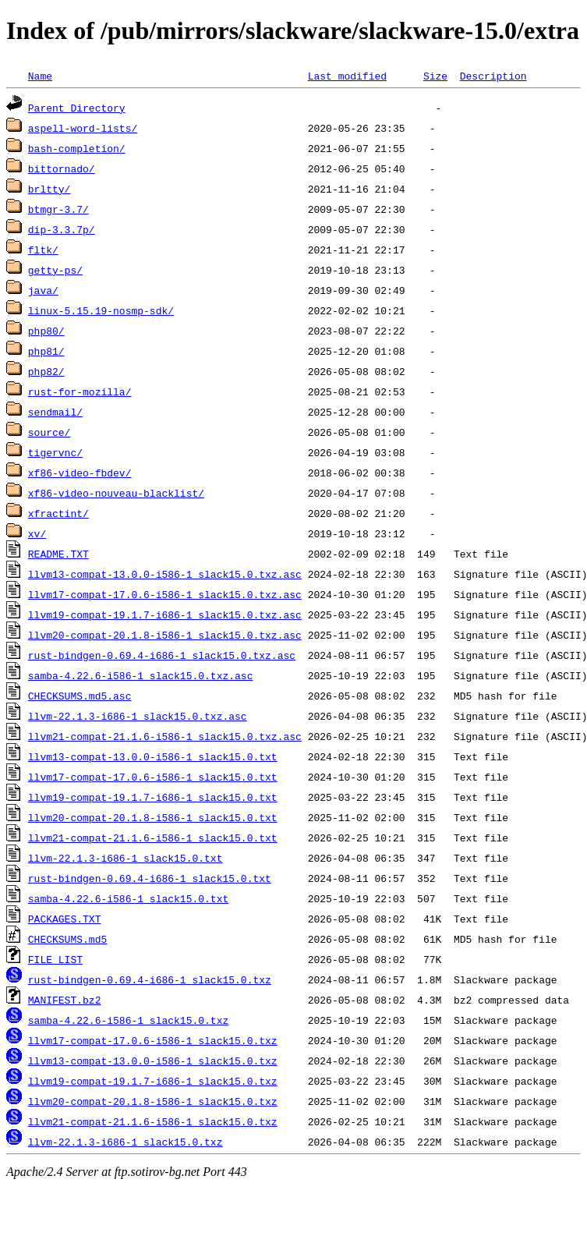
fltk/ (43, 250)
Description (493, 76)
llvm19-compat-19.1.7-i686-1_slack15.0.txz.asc (165, 614)
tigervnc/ (55, 452)
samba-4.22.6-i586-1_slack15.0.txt (128, 898)
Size (435, 76)
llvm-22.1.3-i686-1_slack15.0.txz (125, 1142)
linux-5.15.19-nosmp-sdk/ (101, 310)
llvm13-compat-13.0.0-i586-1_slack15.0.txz (153, 1061)
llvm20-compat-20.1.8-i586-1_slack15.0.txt (153, 817)
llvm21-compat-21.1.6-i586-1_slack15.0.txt (153, 837)
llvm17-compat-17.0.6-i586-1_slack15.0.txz (153, 1040)
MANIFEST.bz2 (64, 1000)
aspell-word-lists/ (82, 128)
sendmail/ (55, 412)
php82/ (46, 371)
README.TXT (58, 554)
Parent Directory (77, 108)
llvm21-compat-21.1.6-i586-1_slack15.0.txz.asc (165, 736)
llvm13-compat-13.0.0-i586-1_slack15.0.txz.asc (165, 574)
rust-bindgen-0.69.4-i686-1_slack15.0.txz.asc (161, 655)
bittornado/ (61, 168)
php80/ (46, 331)
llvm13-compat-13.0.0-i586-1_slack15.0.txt (153, 756)
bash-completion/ (77, 148)
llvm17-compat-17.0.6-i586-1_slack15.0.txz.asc (165, 594)
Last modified (347, 76)
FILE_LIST (55, 959)
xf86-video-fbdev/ (80, 473)
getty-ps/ (55, 270)
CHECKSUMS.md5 (67, 939)
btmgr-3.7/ (58, 209)
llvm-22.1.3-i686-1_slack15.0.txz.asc (137, 716)
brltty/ (49, 189)
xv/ (37, 533)
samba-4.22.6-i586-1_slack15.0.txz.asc (140, 675)
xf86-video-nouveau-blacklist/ (116, 493)
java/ (43, 290)
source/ (49, 432)
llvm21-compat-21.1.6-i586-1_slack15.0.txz (153, 1121)
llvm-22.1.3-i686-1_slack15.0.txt (125, 858)
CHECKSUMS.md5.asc (80, 696)
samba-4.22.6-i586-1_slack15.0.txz (128, 1020)
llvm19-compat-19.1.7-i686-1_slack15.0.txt (153, 797)
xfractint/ (58, 513)
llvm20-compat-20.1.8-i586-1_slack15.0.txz (153, 1101)
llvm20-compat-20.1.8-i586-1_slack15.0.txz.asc (165, 635)
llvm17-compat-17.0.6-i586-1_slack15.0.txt (153, 777)
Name (40, 76)
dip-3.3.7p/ (61, 229)
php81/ (46, 351)
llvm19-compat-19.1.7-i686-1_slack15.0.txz (153, 1081)
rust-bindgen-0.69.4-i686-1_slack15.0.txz (149, 979)
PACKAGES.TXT (64, 919)
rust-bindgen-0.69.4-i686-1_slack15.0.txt (149, 878)
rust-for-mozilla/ (80, 391)
